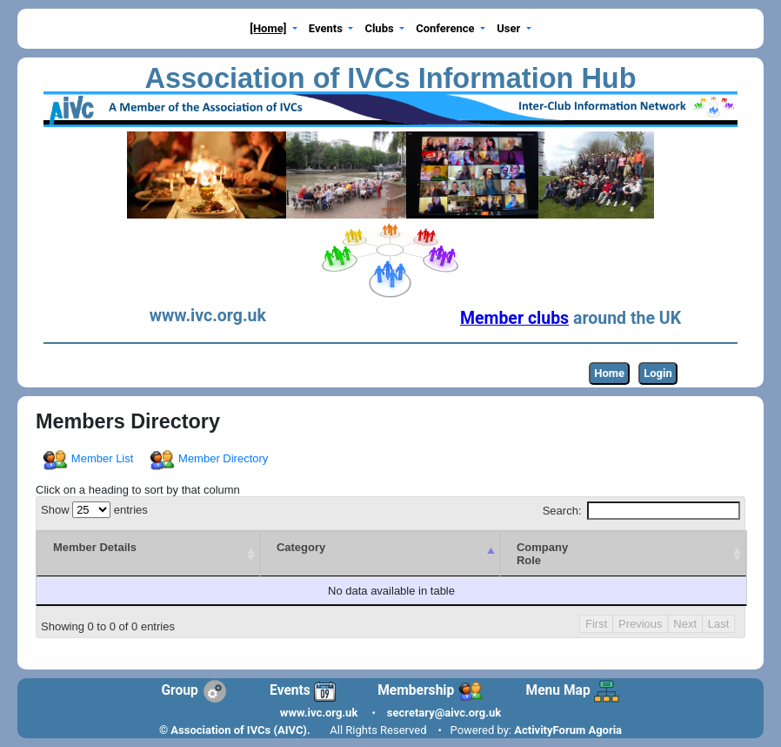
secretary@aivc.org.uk (444, 712)
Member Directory (210, 458)
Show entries (94, 509)
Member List (89, 458)
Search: (641, 510)
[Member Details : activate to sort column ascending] (83, 553)
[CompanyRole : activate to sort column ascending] (590, 553)
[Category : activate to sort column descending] (282, 553)
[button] (274, 29)
